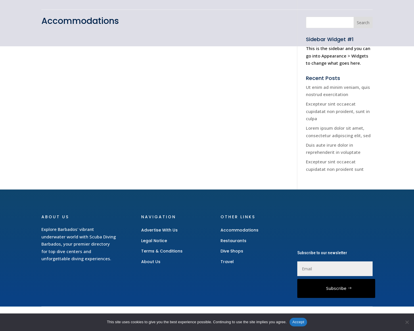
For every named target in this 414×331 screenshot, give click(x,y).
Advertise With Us (159, 230)
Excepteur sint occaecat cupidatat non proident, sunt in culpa (338, 111)
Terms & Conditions (162, 251)
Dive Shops (285, 27)
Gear (234, 27)
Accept (298, 322)
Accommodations (228, 36)
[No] (407, 322)
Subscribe (336, 288)
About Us (150, 262)
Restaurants (322, 27)
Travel (255, 27)
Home (213, 27)
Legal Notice (154, 241)
